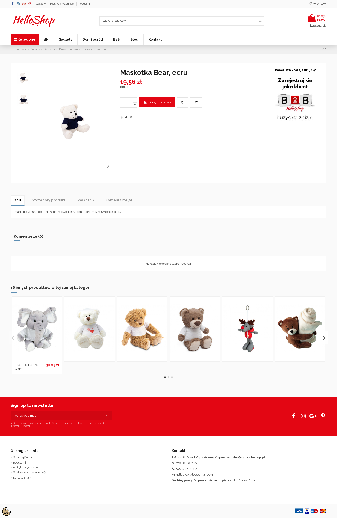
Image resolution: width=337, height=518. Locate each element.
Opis (17, 200)
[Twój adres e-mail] (57, 416)
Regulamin (84, 3)
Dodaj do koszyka (157, 102)
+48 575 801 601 (187, 468)
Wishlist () (317, 3)
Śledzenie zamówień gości (30, 472)
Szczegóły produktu (49, 200)
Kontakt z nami (22, 477)
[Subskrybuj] (107, 416)
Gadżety (41, 3)
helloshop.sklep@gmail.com (194, 474)
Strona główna (22, 457)
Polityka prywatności (62, 3)
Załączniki (86, 200)
